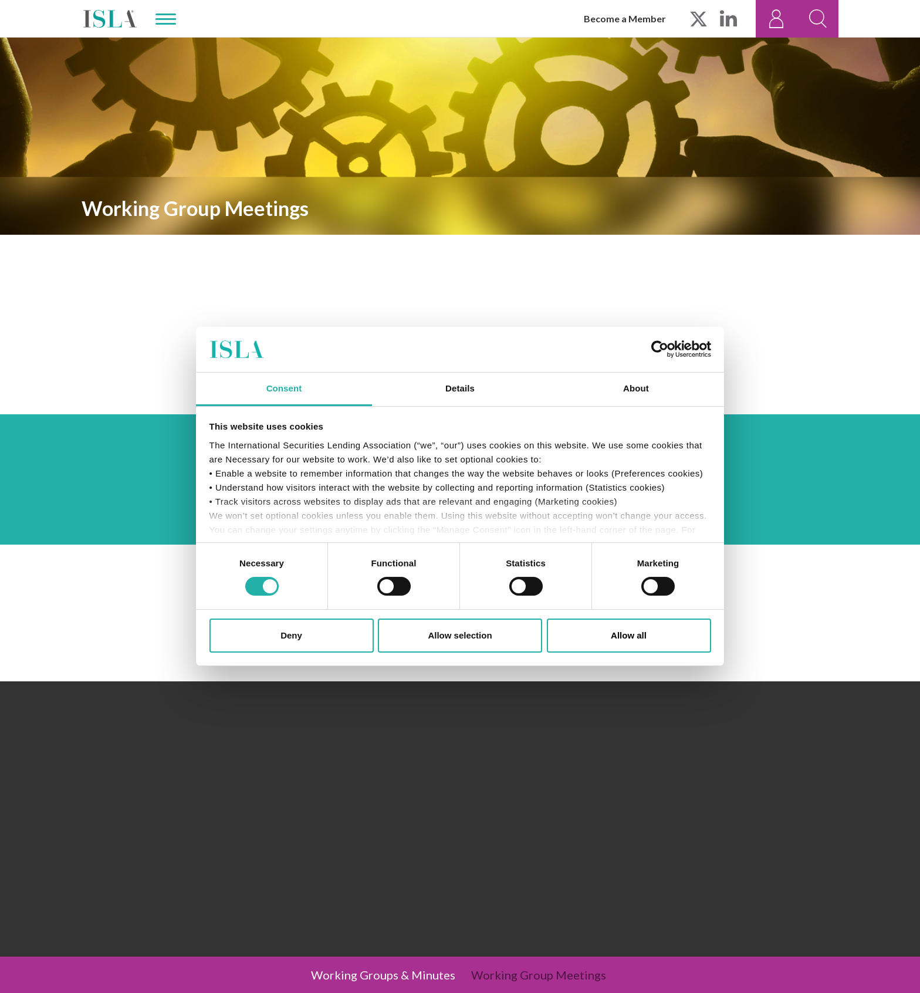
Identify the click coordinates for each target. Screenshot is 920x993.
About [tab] (636, 388)
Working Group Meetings (538, 975)
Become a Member (625, 18)
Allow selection (460, 635)
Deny (291, 635)
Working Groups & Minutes (383, 975)
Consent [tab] (284, 388)
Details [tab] (460, 388)
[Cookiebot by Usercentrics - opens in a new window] (659, 349)
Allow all (629, 635)
